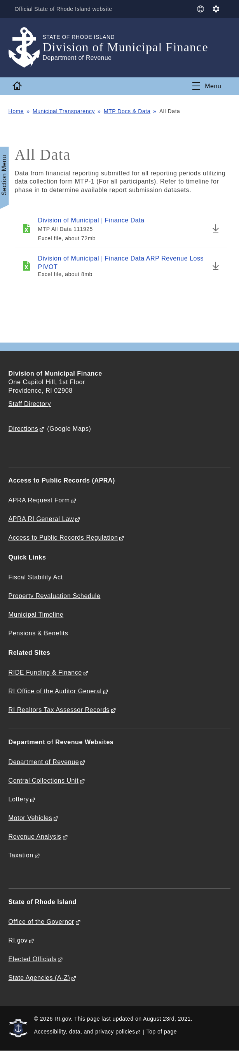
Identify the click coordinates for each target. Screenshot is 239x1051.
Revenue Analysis (35, 836)
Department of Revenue (44, 762)
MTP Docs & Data (127, 111)
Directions (23, 428)
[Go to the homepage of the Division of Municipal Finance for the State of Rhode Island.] (26, 47)
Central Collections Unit (44, 780)
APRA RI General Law (41, 519)
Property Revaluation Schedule (55, 596)
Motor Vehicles (30, 818)
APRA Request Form (39, 500)
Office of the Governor (41, 921)
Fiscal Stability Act (36, 577)
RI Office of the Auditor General (55, 691)
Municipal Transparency (64, 111)
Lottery (19, 799)
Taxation (21, 855)
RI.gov (18, 940)
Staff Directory (30, 403)
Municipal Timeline (36, 614)
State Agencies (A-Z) (39, 977)
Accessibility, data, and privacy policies (84, 1031)
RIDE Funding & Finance (45, 672)
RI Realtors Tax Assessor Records (59, 709)
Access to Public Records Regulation (63, 537)
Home (16, 111)
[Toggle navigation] (206, 85)
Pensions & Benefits (38, 633)
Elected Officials (33, 959)
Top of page (161, 1031)
